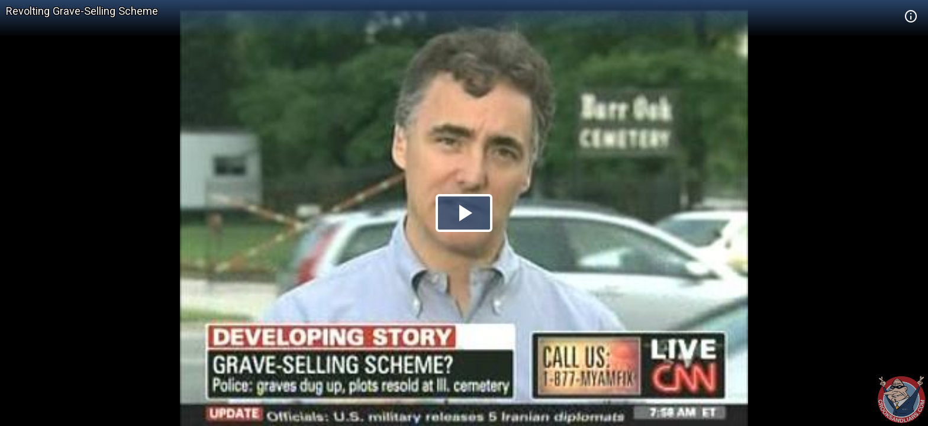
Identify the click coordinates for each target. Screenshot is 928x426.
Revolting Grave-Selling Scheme (82, 11)
